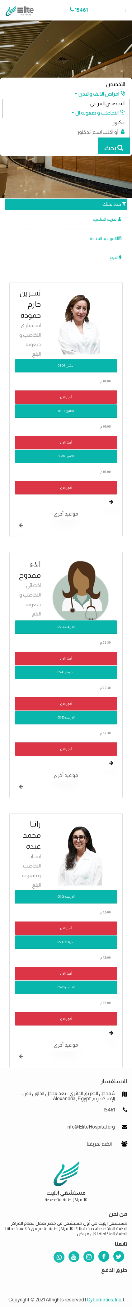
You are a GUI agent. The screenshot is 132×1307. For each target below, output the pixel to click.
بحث (113, 148)
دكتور (118, 122)
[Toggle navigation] (124, 10)
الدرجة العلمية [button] (107, 219)
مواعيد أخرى (66, 513)
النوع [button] (115, 257)
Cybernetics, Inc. (104, 1299)
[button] (96, 94)
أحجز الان (66, 397)
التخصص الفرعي (107, 103)
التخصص (115, 84)
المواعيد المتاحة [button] (105, 238)
